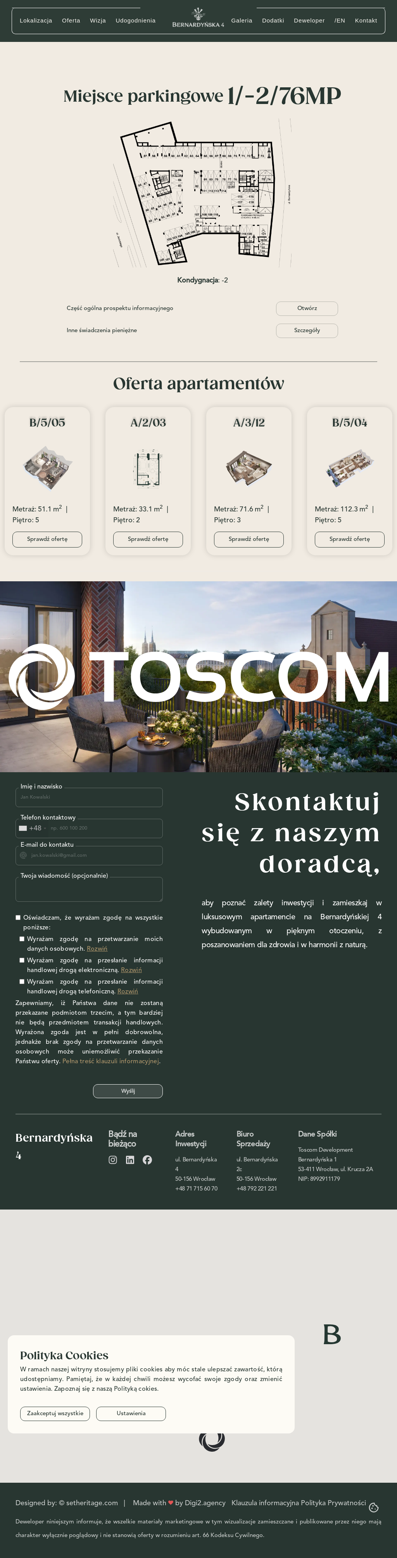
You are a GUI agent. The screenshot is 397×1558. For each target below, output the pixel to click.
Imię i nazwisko (41, 787)
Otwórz (307, 309)
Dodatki (273, 20)
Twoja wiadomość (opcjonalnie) (64, 876)
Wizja (98, 20)
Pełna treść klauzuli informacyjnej (110, 1062)
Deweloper (309, 20)
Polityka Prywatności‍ (333, 1503)
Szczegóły (307, 331)
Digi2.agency (205, 1503)
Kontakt (366, 20)
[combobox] (32, 828)
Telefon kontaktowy (48, 818)
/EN (340, 20)
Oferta (71, 20)
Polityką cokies (135, 1389)
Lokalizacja (36, 20)
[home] (198, 17)
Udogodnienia (135, 20)
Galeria (241, 20)
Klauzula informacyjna (265, 1503)
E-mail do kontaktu (47, 845)
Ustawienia (131, 1414)
